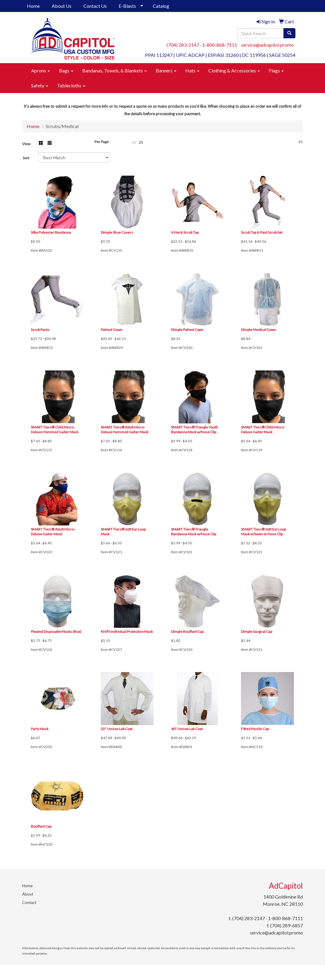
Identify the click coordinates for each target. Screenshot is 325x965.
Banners (166, 70)
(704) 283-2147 (183, 45)
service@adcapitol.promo (267, 45)
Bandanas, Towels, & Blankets (114, 70)
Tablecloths (71, 85)
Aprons (40, 70)
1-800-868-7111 (219, 45)
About (27, 894)
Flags (276, 70)
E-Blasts (127, 6)
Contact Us (95, 6)
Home (33, 6)
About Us (61, 6)
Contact (29, 902)
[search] (289, 33)
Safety (39, 85)
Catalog (161, 6)
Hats (192, 70)
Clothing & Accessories (234, 70)
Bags (66, 70)
